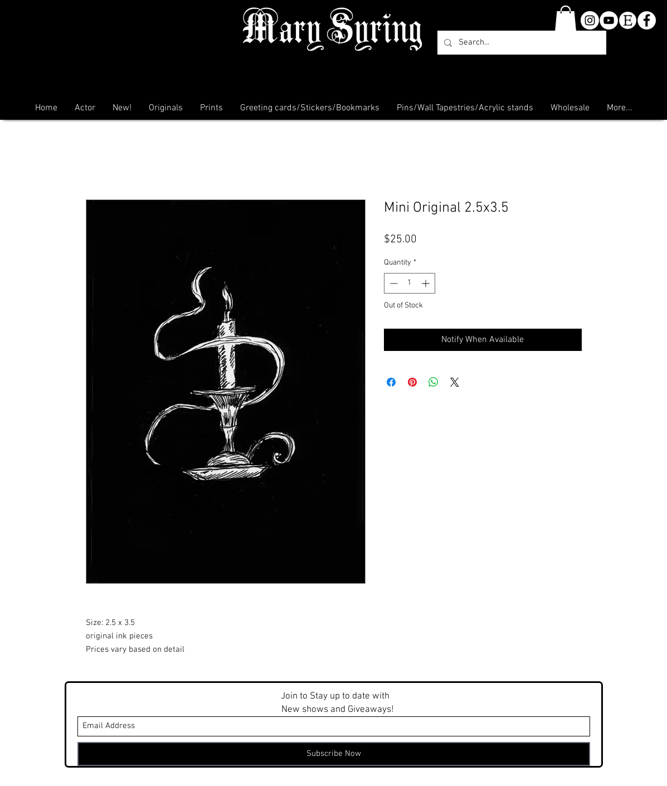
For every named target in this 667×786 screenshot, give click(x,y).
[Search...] (521, 43)
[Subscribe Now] (333, 754)
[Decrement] (393, 283)
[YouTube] (609, 20)
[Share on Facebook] (391, 382)
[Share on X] (454, 382)
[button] (565, 19)
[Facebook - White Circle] (646, 20)
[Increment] (427, 283)
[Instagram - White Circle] (590, 20)
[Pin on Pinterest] (412, 382)
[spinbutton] (410, 283)
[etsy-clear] (628, 20)
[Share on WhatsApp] (433, 382)
